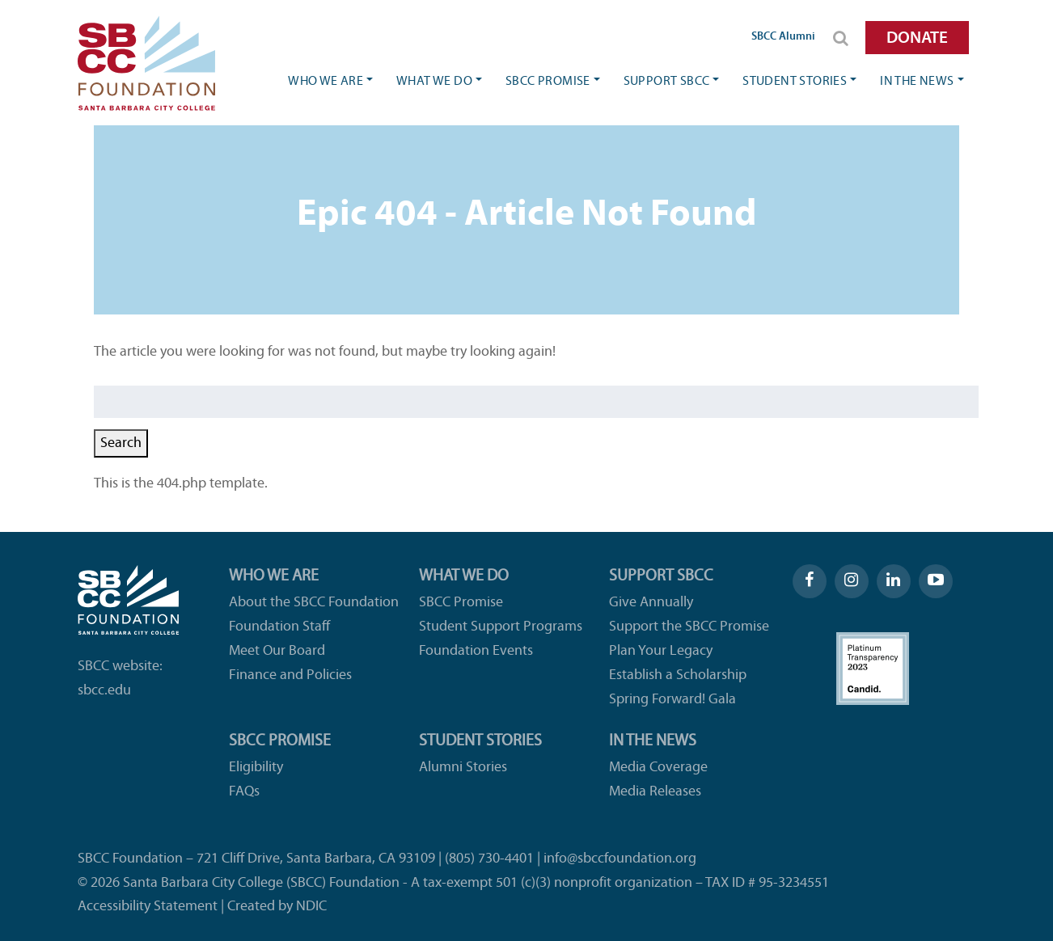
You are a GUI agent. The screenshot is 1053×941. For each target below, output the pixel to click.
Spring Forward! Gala (672, 699)
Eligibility (256, 767)
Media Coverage (658, 767)
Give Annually (651, 602)
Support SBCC (667, 81)
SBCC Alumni (783, 37)
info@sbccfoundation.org (619, 859)
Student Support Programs (500, 627)
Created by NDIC (277, 906)
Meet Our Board (277, 651)
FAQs (244, 792)
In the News (917, 81)
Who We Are (325, 81)
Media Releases (655, 792)
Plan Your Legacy (661, 651)
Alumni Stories (463, 767)
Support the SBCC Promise (689, 627)
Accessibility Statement (148, 906)
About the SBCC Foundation (314, 602)
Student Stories (794, 81)
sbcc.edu (104, 690)
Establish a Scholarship (677, 675)
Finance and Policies (290, 675)
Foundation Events (476, 651)
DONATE (917, 38)
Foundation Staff (279, 627)
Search (121, 443)
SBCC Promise (547, 81)
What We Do (434, 81)
